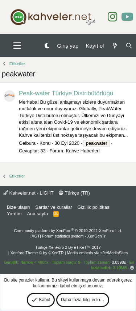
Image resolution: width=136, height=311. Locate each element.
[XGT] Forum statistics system (68, 236)
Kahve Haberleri (82, 150)
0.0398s (119, 262)
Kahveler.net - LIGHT (28, 193)
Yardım (14, 213)
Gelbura (27, 143)
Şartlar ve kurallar (53, 207)
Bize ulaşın (18, 207)
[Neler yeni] (114, 45)
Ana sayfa (37, 213)
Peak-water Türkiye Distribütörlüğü (66, 93)
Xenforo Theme (37, 253)
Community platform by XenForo (68, 230)
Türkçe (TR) (74, 193)
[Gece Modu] (47, 45)
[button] (17, 45)
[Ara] (129, 45)
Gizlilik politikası (94, 207)
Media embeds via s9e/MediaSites (97, 253)
